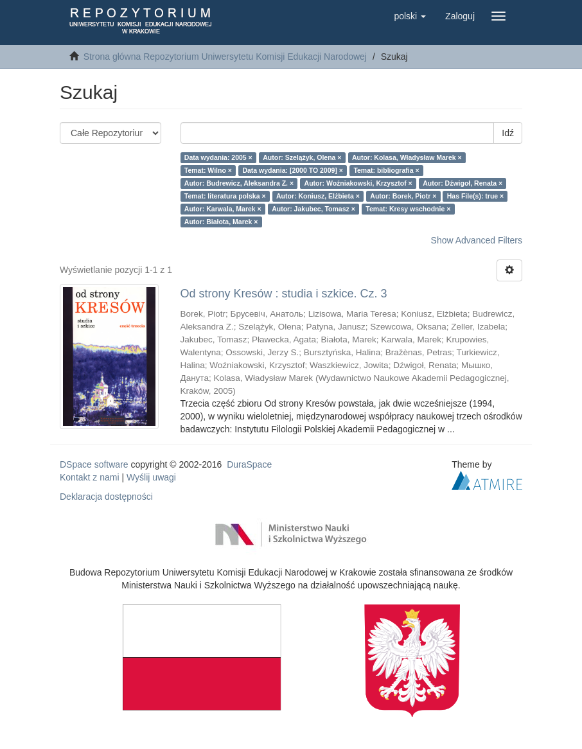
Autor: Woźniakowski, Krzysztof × (358, 183)
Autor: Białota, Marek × (221, 221)
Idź (508, 133)
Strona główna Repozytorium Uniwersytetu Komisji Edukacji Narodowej (225, 56)
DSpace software (94, 464)
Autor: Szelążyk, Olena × (302, 157)
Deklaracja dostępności (106, 496)
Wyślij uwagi (151, 477)
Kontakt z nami (89, 477)
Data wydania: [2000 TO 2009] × (292, 170)
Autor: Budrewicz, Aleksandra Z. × (239, 183)
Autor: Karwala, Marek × (222, 209)
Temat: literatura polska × (225, 196)
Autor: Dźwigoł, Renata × (462, 183)
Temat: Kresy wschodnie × (408, 209)
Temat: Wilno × (208, 170)
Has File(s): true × (475, 196)
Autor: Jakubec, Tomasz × (313, 209)
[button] (410, 16)
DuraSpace (249, 464)
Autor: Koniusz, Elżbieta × (318, 196)
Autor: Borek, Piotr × (403, 196)
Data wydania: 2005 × (218, 157)
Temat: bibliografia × (386, 170)
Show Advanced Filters (476, 240)
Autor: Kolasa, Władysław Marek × (407, 157)
